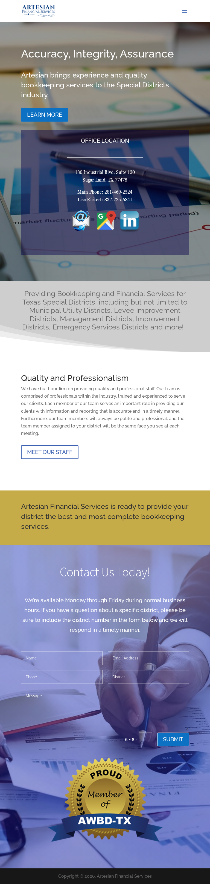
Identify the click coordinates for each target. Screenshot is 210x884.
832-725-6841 (153, 199)
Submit (173, 739)
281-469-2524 (153, 192)
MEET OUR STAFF (49, 452)
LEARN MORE (51, 111)
